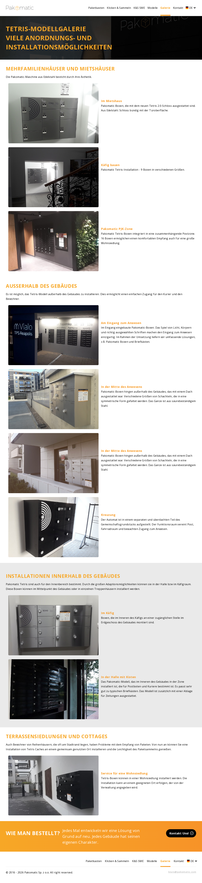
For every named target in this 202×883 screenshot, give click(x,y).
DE (190, 8)
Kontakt (178, 8)
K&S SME (139, 8)
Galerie (165, 8)
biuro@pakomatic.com (182, 871)
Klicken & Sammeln (119, 8)
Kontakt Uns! (181, 833)
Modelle (153, 8)
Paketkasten (96, 8)
